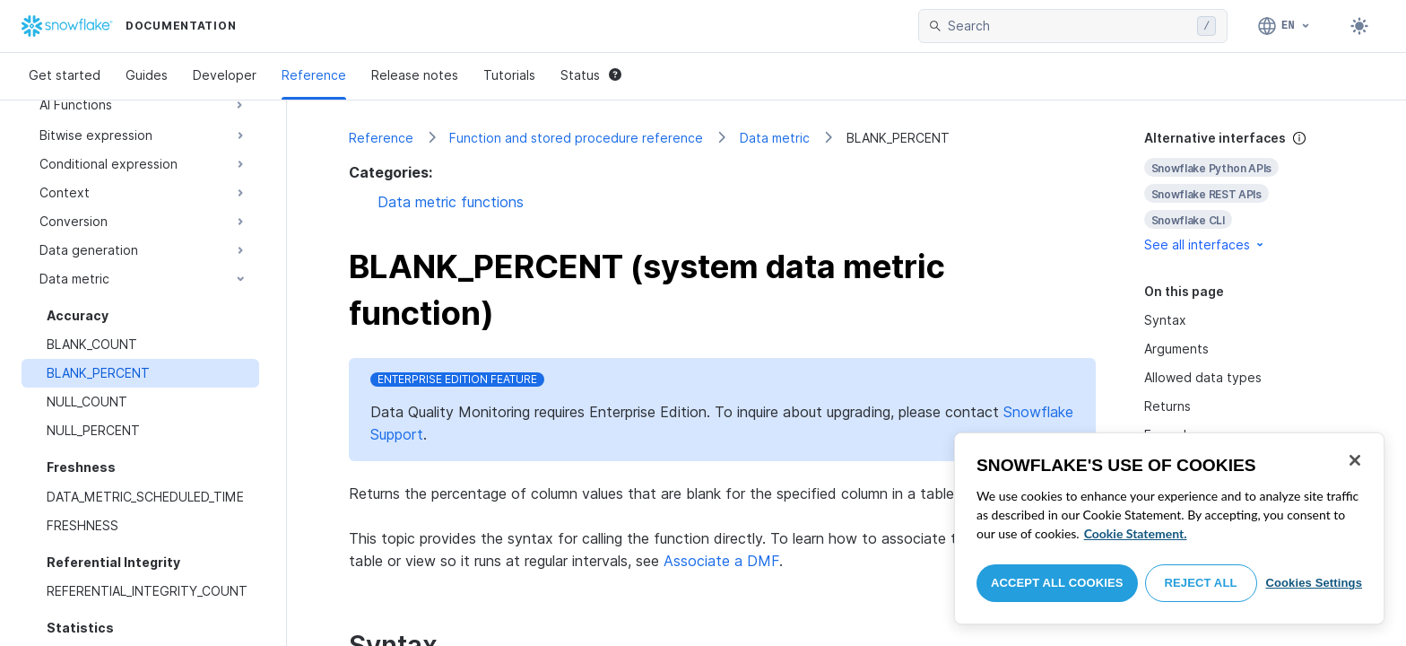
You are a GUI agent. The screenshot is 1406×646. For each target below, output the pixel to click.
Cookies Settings (1313, 582)
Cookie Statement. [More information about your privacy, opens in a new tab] (1135, 533)
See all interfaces (1205, 244)
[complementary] (1244, 191)
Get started (64, 75)
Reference (314, 75)
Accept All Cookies (1057, 582)
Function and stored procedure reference (576, 137)
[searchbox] (1069, 26)
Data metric (775, 137)
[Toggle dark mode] (1359, 26)
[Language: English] (1284, 26)
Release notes (414, 75)
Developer (224, 75)
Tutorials (509, 75)
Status (590, 75)
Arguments (1176, 348)
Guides (147, 75)
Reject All (1201, 582)
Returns (1167, 406)
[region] (1169, 528)
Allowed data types (1203, 377)
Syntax (1165, 319)
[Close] (1355, 460)
